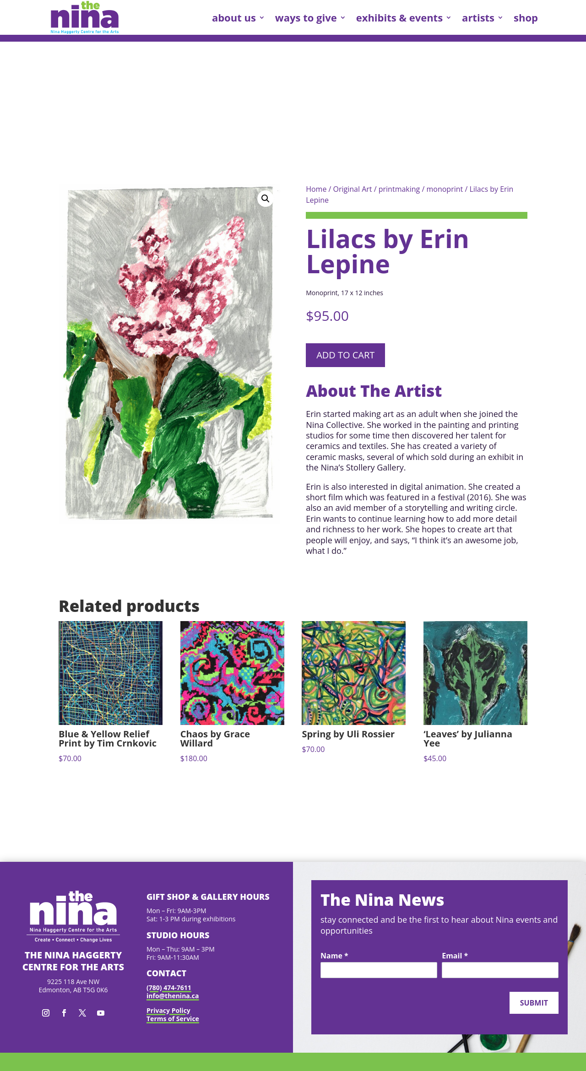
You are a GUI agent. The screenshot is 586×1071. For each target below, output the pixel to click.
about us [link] (234, 17)
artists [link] (478, 17)
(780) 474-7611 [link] (168, 987)
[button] (265, 198)
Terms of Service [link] (172, 1018)
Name (334, 956)
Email (455, 956)
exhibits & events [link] (399, 17)
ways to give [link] (306, 17)
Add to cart (345, 355)
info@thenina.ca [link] (172, 995)
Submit (534, 1003)
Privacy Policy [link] (168, 1010)
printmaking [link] (399, 189)
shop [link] (526, 17)
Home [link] (316, 189)
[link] (84, 17)
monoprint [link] (444, 189)
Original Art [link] (352, 189)
